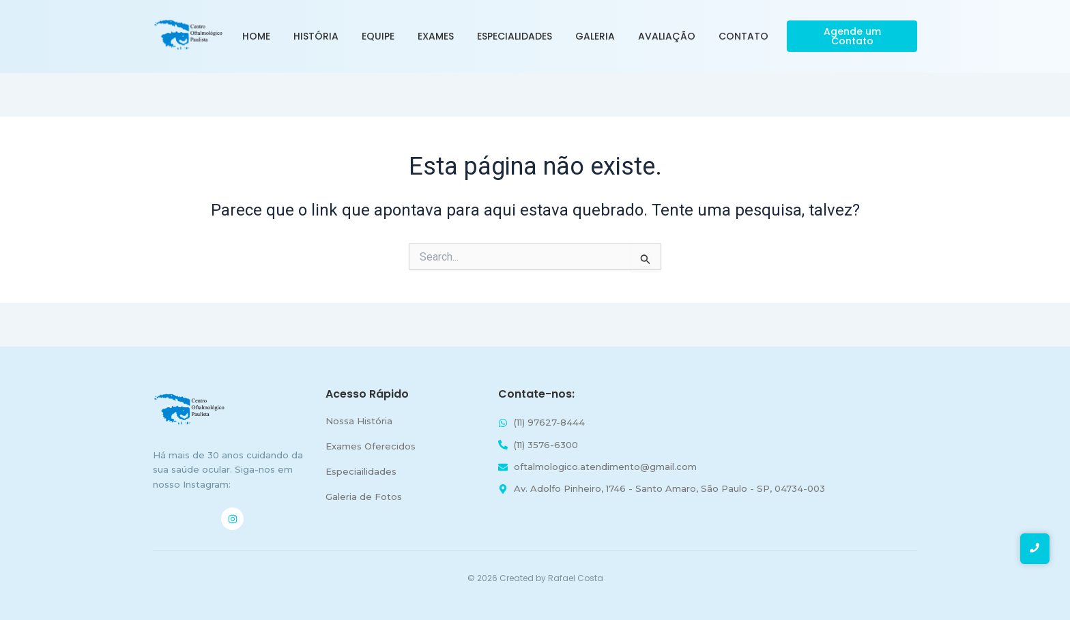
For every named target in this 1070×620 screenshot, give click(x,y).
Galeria (595, 36)
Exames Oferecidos (371, 446)
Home (256, 36)
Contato (743, 36)
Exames (436, 36)
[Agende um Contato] (852, 36)
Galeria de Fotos (364, 496)
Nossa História (359, 420)
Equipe (378, 36)
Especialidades (514, 36)
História (315, 36)
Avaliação (666, 36)
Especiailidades (361, 471)
